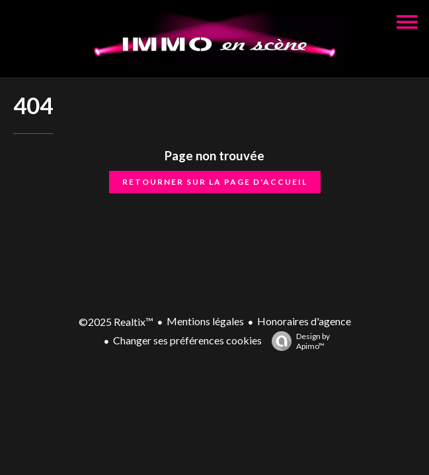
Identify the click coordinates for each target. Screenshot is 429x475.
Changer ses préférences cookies (187, 340)
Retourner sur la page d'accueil (214, 182)
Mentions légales (205, 321)
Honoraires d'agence (304, 321)
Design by (297, 341)
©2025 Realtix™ (116, 321)
